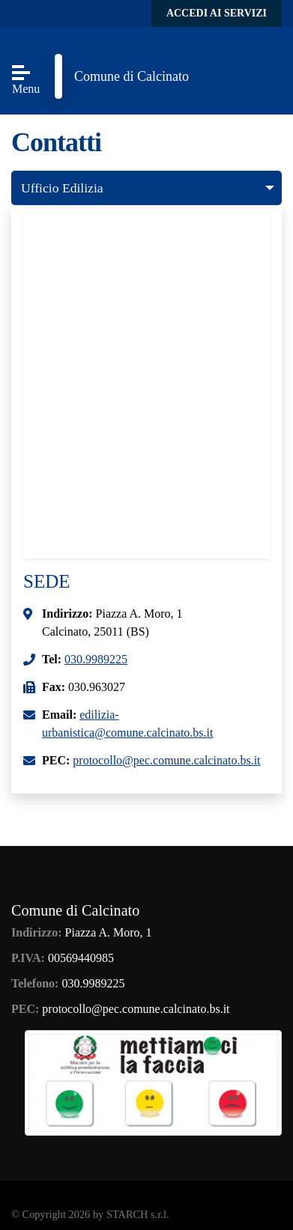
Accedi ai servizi (216, 13)
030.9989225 (95, 659)
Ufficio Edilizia (62, 187)
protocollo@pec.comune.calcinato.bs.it (166, 760)
